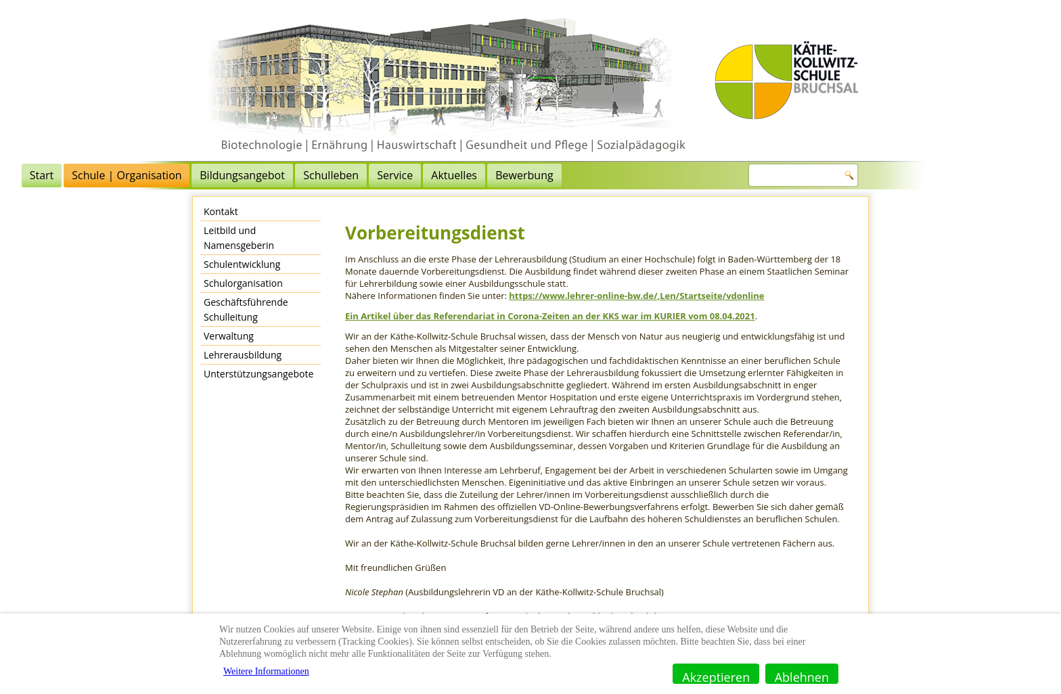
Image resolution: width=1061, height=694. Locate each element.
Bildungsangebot (424, 175)
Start (223, 175)
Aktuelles (636, 175)
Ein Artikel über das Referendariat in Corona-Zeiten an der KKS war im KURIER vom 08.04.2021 (550, 316)
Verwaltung (229, 335)
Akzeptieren (716, 676)
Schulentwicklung (242, 264)
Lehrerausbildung (242, 354)
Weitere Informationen (266, 671)
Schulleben (513, 175)
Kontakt (221, 211)
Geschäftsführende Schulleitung (246, 309)
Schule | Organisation (308, 175)
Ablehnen (802, 676)
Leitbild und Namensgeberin (239, 238)
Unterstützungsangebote (258, 373)
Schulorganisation (243, 283)
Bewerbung (706, 175)
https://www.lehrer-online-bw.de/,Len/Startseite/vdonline (636, 296)
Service (577, 175)
